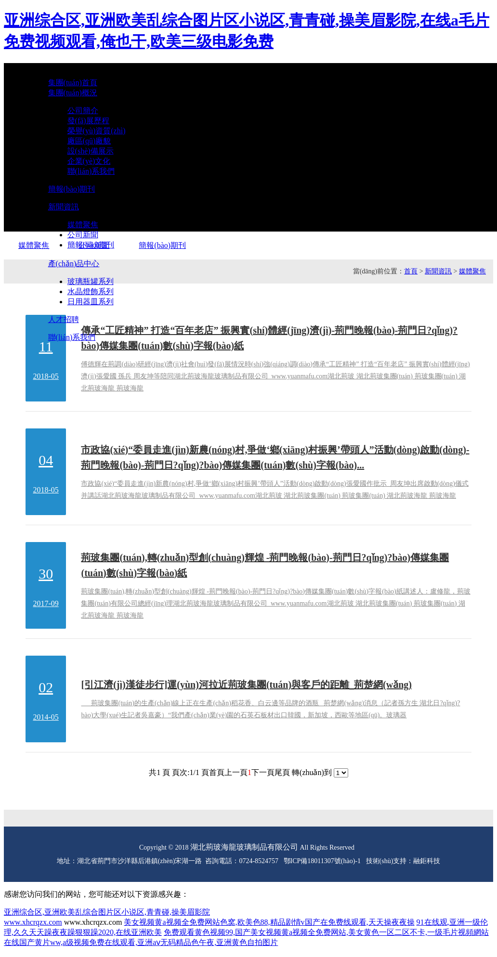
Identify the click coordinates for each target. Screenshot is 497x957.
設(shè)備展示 (90, 151)
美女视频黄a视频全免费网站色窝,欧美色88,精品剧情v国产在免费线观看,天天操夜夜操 (269, 922)
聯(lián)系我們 (91, 171)
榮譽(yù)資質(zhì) (96, 131)
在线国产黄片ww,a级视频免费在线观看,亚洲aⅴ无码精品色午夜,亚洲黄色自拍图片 (141, 942)
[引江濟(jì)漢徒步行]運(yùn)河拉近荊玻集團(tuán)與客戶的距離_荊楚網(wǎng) (246, 684)
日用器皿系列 (90, 301)
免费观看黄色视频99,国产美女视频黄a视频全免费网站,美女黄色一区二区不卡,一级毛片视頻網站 (326, 932)
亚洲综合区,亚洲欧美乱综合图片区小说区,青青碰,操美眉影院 (107, 912)
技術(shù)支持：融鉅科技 (403, 861)
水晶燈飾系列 (90, 291)
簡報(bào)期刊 (91, 245)
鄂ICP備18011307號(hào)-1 (322, 861)
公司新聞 (82, 235)
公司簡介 (82, 110)
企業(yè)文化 (89, 161)
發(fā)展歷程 (88, 120)
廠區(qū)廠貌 (89, 141)
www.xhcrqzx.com (33, 922)
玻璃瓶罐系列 (90, 281)
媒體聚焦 (82, 224)
